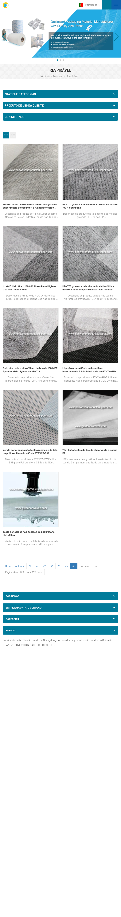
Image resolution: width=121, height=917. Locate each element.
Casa (45, 76)
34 (59, 566)
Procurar (57, 76)
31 (37, 566)
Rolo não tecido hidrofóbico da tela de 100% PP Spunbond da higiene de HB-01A (30, 369)
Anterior (19, 566)
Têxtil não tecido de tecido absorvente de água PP (89, 451)
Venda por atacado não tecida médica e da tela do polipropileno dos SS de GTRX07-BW (30, 451)
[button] (57, 60)
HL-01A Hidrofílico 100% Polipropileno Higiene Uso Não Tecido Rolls (29, 288)
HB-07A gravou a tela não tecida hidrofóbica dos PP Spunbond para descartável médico (88, 288)
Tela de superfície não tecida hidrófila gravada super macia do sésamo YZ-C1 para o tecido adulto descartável (30, 206)
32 (44, 566)
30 (30, 566)
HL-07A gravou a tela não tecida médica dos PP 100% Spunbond (90, 206)
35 (66, 566)
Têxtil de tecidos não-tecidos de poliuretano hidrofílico (29, 533)
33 (51, 566)
